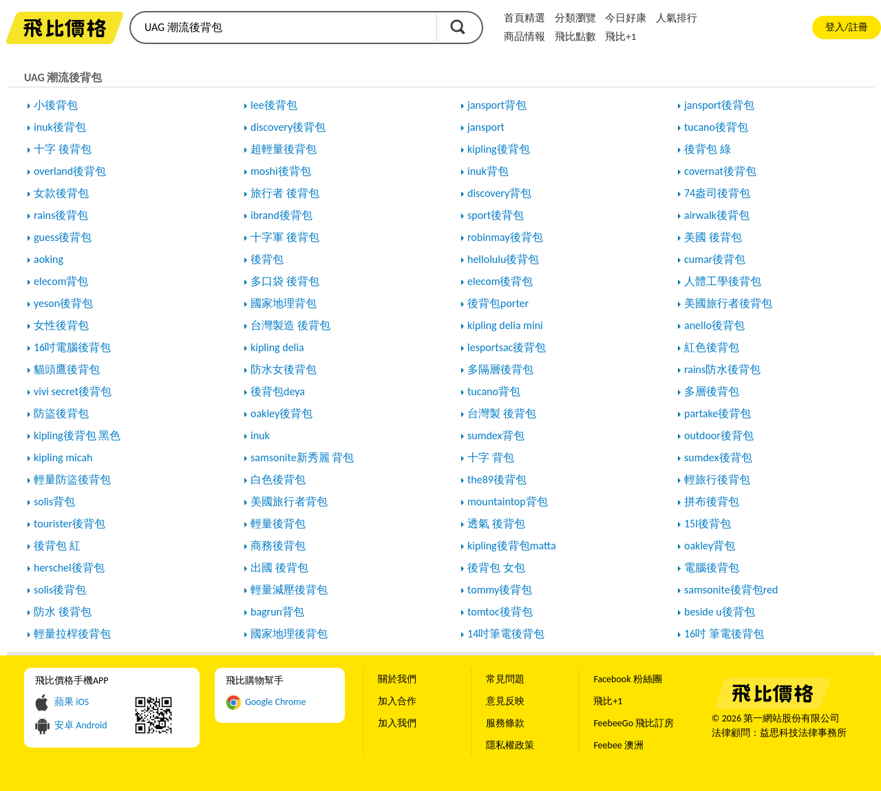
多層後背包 (711, 391)
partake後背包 (717, 413)
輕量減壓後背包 (289, 589)
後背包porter (498, 303)
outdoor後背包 (719, 435)
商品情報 (524, 36)
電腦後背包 (711, 567)
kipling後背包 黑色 (77, 435)
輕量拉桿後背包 (72, 633)
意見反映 (505, 701)
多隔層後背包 (500, 369)
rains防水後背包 (722, 369)
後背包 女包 (496, 567)
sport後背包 (495, 215)
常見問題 (505, 679)
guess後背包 (63, 237)
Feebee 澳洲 (618, 745)
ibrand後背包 (281, 215)
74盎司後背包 (717, 193)
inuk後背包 (60, 127)
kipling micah (63, 457)
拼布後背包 (711, 501)
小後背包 (56, 105)
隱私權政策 (510, 745)
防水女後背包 (284, 369)
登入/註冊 (846, 27)
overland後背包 (70, 171)
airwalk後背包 (717, 215)
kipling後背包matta (511, 545)
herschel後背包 (69, 567)
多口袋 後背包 (285, 281)
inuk (260, 435)
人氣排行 (676, 18)
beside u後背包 (719, 611)
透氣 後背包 (496, 523)
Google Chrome (275, 702)
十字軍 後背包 (285, 237)
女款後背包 (61, 193)
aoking (48, 259)
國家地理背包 (284, 303)
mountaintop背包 (507, 501)
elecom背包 (61, 281)
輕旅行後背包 (717, 479)
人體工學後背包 (722, 281)
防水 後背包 (63, 611)
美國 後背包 (713, 237)
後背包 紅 (57, 545)
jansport (486, 127)
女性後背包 (61, 325)
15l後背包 (707, 523)
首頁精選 (524, 18)
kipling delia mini (505, 325)
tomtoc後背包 (500, 611)
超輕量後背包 (284, 149)
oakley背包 (709, 545)
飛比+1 (620, 36)
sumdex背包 (495, 435)
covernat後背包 (720, 171)
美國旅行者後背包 (728, 303)
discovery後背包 (288, 127)
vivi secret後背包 (73, 391)
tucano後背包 (716, 127)
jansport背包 (497, 105)
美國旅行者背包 (289, 501)
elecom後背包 (500, 281)
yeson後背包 (63, 303)
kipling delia (277, 347)
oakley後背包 (281, 413)
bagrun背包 (277, 611)
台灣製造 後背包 (290, 325)
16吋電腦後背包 (72, 347)
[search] (282, 27)
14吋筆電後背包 (505, 633)
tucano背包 (493, 391)
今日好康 (625, 18)
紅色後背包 (711, 347)
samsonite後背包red (731, 589)
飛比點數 (575, 36)
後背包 (267, 259)
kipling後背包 (498, 149)
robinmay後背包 (505, 237)
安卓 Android (80, 725)
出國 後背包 (279, 567)
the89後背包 (497, 479)
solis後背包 (60, 589)
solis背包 (54, 501)
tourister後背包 (69, 523)
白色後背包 (278, 479)
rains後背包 (61, 215)
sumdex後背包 (718, 457)
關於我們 (397, 679)
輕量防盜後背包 (72, 479)
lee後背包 (274, 105)
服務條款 (505, 723)
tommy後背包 (499, 589)
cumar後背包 (714, 259)
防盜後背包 (61, 413)
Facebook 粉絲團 (627, 679)
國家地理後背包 (289, 633)
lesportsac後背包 (506, 347)
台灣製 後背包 (501, 413)
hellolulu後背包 (503, 259)
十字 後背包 (63, 149)
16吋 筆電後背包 (724, 633)
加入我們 (397, 723)
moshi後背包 (281, 171)
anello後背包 (714, 325)
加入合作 (397, 701)
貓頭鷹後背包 (67, 369)
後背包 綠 (707, 149)
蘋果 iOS (71, 702)
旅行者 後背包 (285, 193)
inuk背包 (488, 171)
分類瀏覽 (575, 18)
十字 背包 (490, 457)
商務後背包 (278, 545)
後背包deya (278, 391)
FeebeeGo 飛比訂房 (633, 723)
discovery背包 (499, 193)
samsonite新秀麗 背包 (302, 457)
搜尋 (457, 26)
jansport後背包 (719, 105)
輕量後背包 (278, 523)
